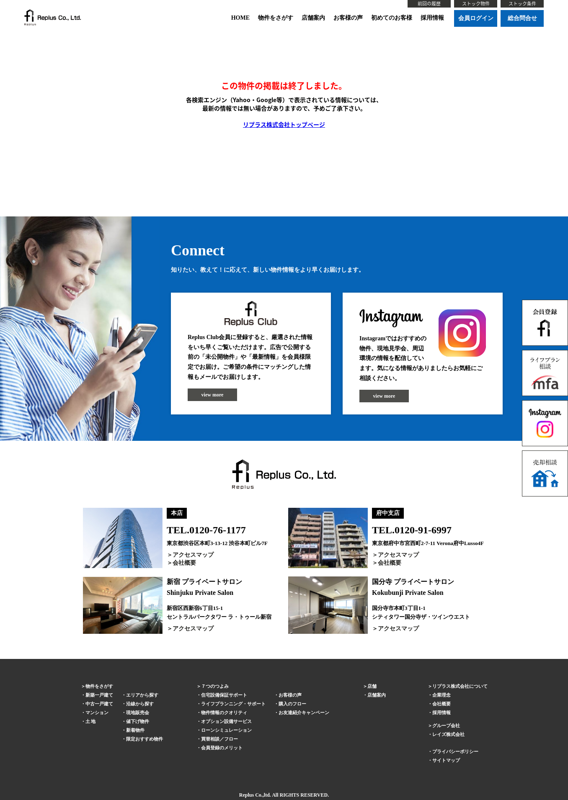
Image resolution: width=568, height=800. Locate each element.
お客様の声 (348, 18)
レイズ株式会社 (448, 734)
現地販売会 (137, 712)
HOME (240, 18)
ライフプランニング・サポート (233, 703)
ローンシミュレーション (226, 730)
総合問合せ (522, 18)
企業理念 (441, 694)
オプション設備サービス (226, 721)
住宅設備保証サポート (224, 694)
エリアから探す (142, 694)
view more (212, 395)
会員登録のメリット (222, 747)
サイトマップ (446, 760)
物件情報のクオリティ (224, 712)
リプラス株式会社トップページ (284, 124)
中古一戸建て (99, 703)
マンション (96, 712)
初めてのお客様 (391, 18)
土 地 (90, 721)
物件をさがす (275, 18)
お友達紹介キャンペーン (304, 712)
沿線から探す (140, 703)
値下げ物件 (137, 721)
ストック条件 (522, 3)
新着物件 (135, 730)
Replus (246, 795)
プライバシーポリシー (455, 751)
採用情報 (432, 18)
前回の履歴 (429, 3)
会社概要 (184, 563)
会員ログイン (475, 18)
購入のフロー (292, 703)
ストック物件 (476, 3)
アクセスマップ (193, 555)
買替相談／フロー (219, 738)
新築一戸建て (99, 694)
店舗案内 (313, 18)
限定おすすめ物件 (144, 738)
